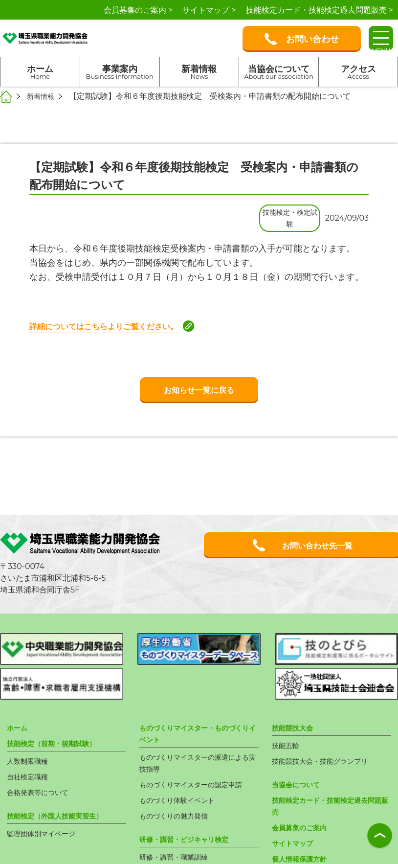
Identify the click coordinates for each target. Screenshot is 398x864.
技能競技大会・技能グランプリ (326, 719)
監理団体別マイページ (46, 791)
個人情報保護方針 (303, 817)
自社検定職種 (30, 735)
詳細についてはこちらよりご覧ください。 (113, 326)
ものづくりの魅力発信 (178, 774)
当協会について (278, 72)
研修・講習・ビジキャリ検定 (190, 797)
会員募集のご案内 (303, 786)
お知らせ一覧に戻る (199, 390)
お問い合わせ (301, 39)
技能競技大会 (295, 686)
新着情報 (199, 72)
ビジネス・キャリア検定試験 (190, 831)
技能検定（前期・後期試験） (58, 701)
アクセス (358, 72)
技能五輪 (287, 703)
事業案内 (119, 72)
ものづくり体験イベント (182, 758)
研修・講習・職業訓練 (178, 815)
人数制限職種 (30, 719)
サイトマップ (295, 801)
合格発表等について (42, 750)
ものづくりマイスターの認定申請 (198, 743)
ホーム (40, 72)
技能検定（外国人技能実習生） (61, 774)
